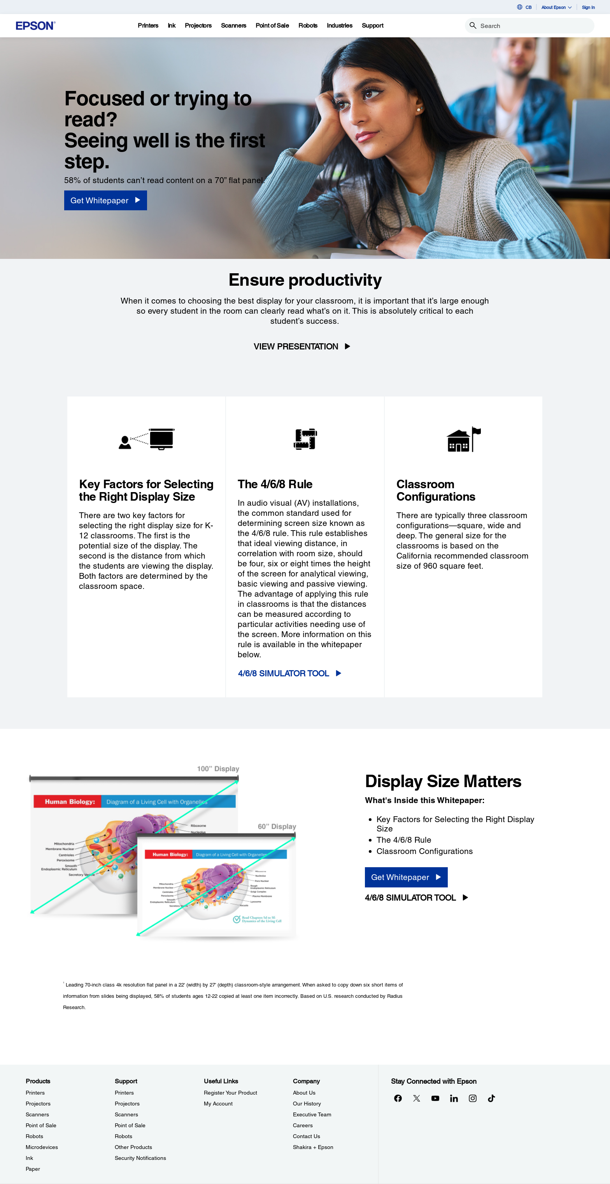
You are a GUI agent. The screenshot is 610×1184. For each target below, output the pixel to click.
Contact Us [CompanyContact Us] (306, 1136)
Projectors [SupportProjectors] (127, 1103)
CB (523, 7)
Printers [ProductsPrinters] (35, 1093)
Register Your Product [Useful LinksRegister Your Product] (230, 1093)
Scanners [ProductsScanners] (37, 1114)
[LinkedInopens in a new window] (454, 1098)
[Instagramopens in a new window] (473, 1098)
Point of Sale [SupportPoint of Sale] (130, 1125)
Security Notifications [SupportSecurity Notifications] (140, 1158)
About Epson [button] (557, 7)
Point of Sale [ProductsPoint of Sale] (41, 1125)
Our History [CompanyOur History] (307, 1103)
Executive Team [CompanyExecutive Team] (312, 1114)
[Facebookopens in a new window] (398, 1098)
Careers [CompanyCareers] (303, 1125)
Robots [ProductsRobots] (34, 1136)
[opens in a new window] (491, 1098)
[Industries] (340, 25)
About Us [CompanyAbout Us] (304, 1093)
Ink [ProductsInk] (29, 1158)
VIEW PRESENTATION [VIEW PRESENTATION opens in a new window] (296, 346)
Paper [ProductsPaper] (33, 1169)
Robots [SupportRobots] (123, 1136)
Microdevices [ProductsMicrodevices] (42, 1147)
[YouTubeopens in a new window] (435, 1098)
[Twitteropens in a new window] (417, 1098)
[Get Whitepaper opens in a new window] (105, 200)
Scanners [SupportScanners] (126, 1114)
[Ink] (172, 25)
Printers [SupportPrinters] (124, 1093)
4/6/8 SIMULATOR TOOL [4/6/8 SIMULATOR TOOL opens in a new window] (283, 673)
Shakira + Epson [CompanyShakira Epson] (313, 1147)
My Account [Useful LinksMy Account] (218, 1103)
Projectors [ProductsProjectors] (38, 1103)
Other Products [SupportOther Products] (133, 1147)
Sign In (588, 7)
